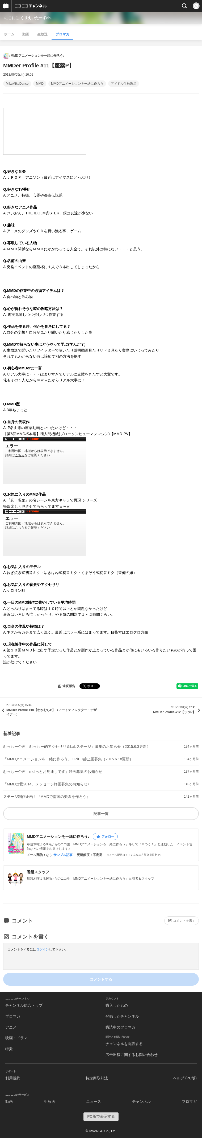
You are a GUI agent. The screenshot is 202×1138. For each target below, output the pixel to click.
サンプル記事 (63, 854)
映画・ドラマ (16, 1038)
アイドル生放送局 (123, 83)
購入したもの (117, 1005)
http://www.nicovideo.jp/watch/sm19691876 (44, 532)
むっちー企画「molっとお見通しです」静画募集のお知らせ (52, 771)
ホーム (9, 34)
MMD (40, 83)
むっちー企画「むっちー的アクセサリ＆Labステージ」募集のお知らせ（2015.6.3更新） (76, 746)
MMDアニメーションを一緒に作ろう (77, 83)
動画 (25, 34)
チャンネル (141, 1101)
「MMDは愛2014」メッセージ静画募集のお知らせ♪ (46, 784)
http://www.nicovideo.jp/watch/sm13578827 (44, 460)
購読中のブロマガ (120, 1027)
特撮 (9, 1049)
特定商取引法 (97, 1078)
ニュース (93, 1101)
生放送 (42, 34)
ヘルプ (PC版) (185, 1078)
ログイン (42, 949)
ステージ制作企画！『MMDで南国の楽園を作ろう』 (46, 796)
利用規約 (12, 1078)
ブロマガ (62, 34)
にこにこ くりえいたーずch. (28, 18)
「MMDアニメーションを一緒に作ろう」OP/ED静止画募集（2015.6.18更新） (68, 759)
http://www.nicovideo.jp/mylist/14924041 (44, 131)
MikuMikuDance (17, 83)
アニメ (10, 1027)
